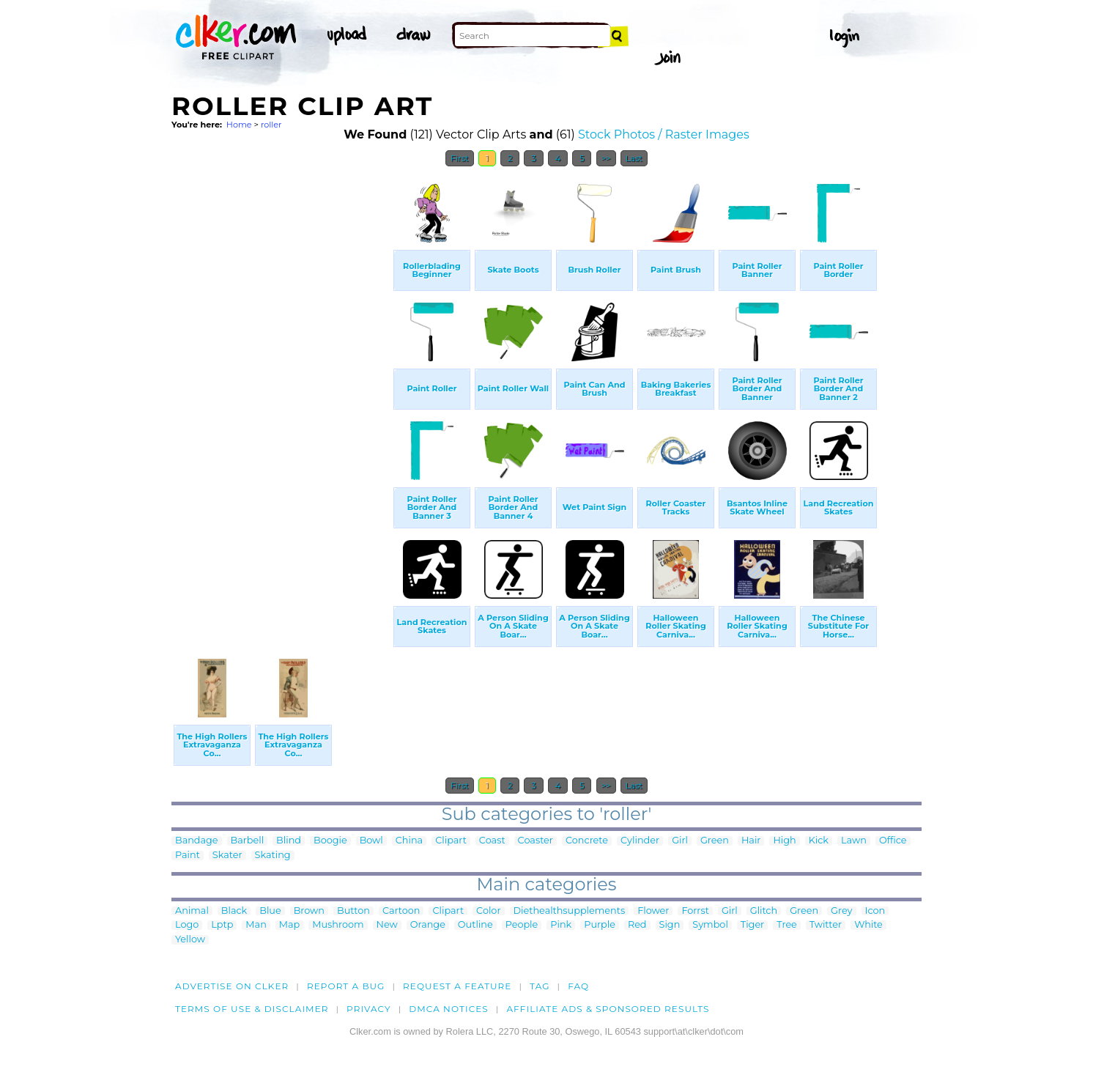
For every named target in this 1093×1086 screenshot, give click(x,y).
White (868, 925)
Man (255, 925)
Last (634, 158)
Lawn (854, 841)
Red (637, 925)
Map (289, 925)
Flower (653, 911)
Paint (187, 855)
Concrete (587, 841)
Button (353, 911)
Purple (599, 925)
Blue (270, 911)
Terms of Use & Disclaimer (252, 1008)
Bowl (371, 841)
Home (239, 124)
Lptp (222, 925)
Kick (819, 841)
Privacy (369, 1008)
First (460, 158)
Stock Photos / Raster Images (663, 134)
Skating (273, 855)
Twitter (825, 925)
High (784, 841)
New (387, 925)
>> (606, 158)
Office (893, 841)
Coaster (535, 841)
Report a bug (346, 985)
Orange (427, 925)
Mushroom (337, 925)
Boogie (330, 841)
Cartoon (401, 911)
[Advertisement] (281, 394)
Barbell (247, 841)
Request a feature (457, 985)
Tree (787, 925)
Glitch (763, 911)
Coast (492, 841)
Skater (227, 855)
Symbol (710, 925)
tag (539, 985)
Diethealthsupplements (570, 911)
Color (488, 911)
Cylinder (639, 841)
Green (714, 841)
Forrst (694, 911)
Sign (670, 925)
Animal (192, 911)
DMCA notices (449, 1008)
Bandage (196, 841)
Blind (288, 841)
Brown (309, 911)
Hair (751, 841)
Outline (475, 925)
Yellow (190, 940)
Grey (841, 911)
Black (234, 911)
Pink (560, 925)
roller (271, 124)
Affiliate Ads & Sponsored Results (607, 1008)
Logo (187, 925)
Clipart (451, 841)
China (409, 841)
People (521, 925)
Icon (875, 911)
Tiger (752, 925)
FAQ (578, 985)
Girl (680, 841)
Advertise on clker (232, 985)
